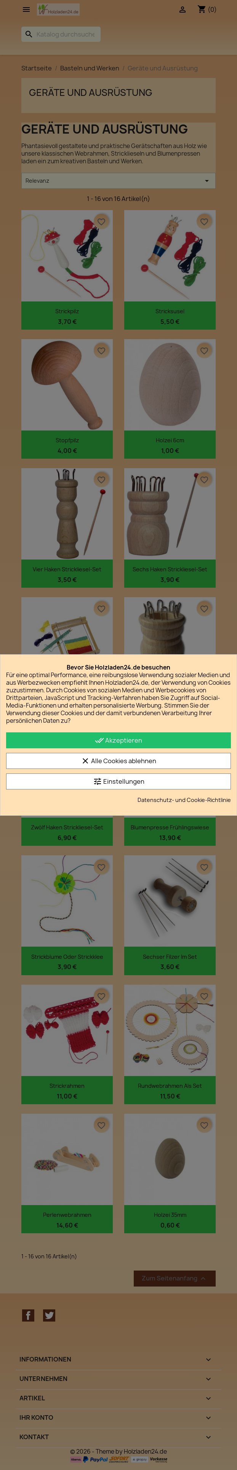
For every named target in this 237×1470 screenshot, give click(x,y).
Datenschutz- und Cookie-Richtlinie (184, 800)
